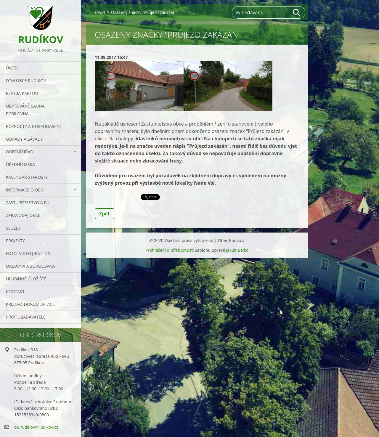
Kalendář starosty (27, 177)
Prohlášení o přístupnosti (169, 250)
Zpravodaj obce (23, 215)
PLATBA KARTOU (22, 93)
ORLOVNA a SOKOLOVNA (30, 266)
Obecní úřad (19, 152)
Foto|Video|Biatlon (28, 253)
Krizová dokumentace (30, 304)
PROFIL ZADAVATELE (26, 317)
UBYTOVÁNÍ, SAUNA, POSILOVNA (26, 109)
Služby (13, 228)
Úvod (12, 68)
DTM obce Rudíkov (26, 80)
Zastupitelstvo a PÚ (27, 202)
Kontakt (15, 291)
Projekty (15, 240)
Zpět (104, 213)
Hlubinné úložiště (26, 279)
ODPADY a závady (24, 139)
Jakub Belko (237, 250)
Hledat (297, 12)
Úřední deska (20, 164)
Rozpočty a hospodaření (33, 126)
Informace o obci (25, 190)
